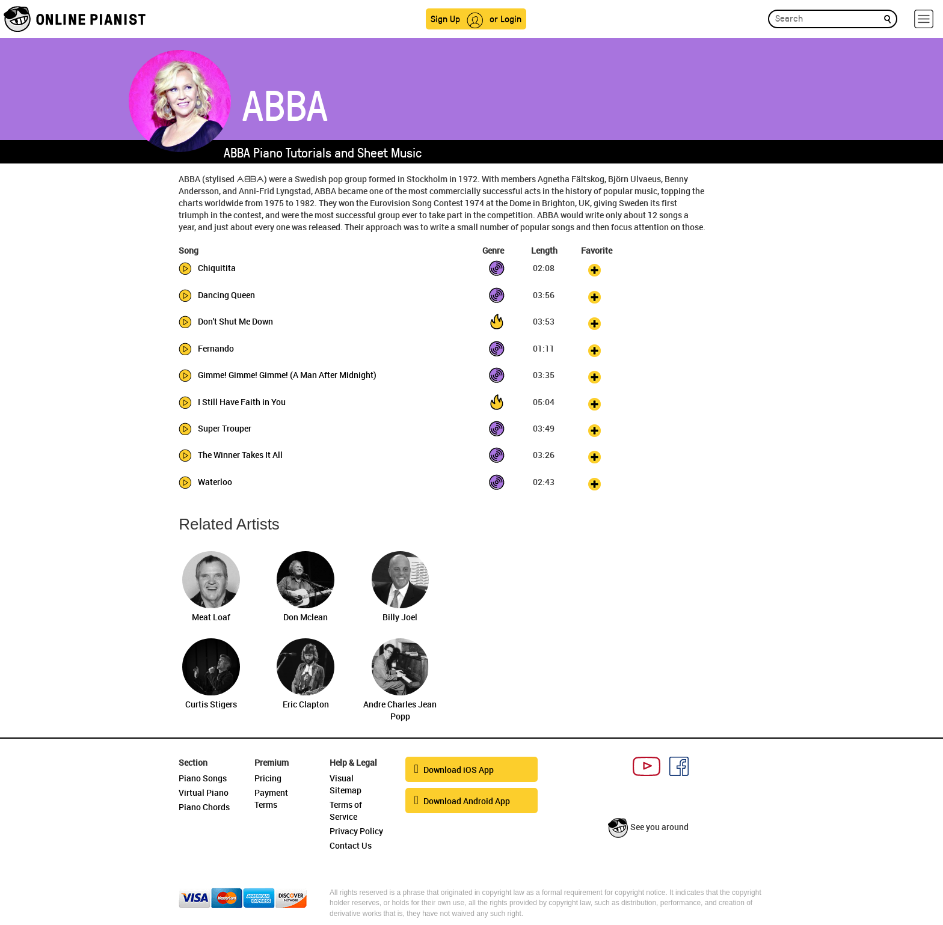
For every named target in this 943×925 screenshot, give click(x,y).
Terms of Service (346, 810)
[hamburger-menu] (923, 19)
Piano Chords (204, 807)
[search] (887, 18)
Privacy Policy (356, 831)
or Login (505, 18)
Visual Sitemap (345, 784)
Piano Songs (203, 778)
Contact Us (351, 845)
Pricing (267, 778)
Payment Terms (271, 798)
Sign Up (445, 18)
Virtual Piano (204, 792)
